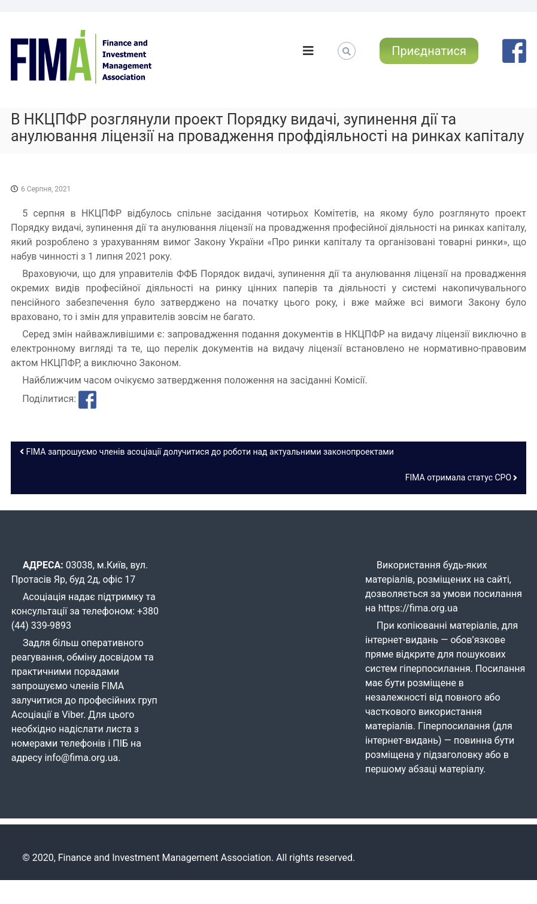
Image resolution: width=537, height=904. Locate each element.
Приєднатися (429, 51)
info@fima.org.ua (81, 757)
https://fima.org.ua (418, 608)
